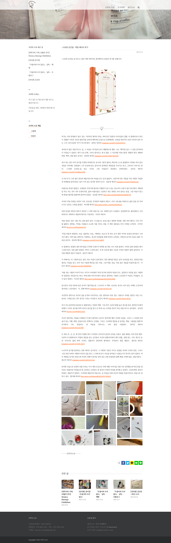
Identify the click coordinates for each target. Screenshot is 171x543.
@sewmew (113, 527)
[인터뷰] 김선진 (34, 79)
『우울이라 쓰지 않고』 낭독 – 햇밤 (102, 494)
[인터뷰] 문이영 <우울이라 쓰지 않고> (84, 494)
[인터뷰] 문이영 (34, 60)
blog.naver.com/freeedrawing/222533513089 (100, 279)
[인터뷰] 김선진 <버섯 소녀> (136, 492)
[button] (139, 5)
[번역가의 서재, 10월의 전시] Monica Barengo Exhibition (67, 496)
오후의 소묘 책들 (34, 125)
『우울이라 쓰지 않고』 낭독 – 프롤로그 (119, 494)
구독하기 (103, 524)
